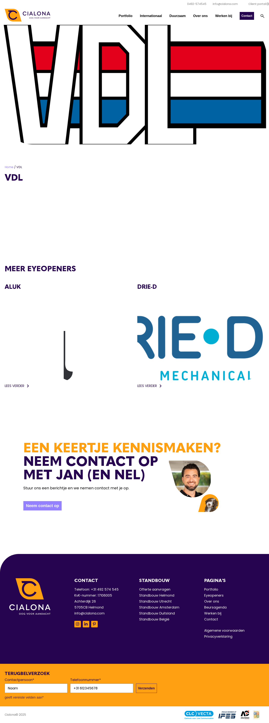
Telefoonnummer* (85, 680)
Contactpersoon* (19, 680)
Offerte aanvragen (154, 589)
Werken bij (223, 16)
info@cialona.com (89, 613)
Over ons (200, 16)
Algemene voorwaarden (224, 630)
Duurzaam (177, 16)
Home (9, 167)
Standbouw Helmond (156, 595)
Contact (211, 619)
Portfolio (125, 16)
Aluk (13, 286)
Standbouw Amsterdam (159, 607)
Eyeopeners (214, 595)
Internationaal (151, 16)
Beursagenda (215, 607)
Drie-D (147, 286)
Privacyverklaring (218, 636)
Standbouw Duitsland (157, 613)
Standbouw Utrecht (155, 601)
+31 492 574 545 (105, 589)
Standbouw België (154, 619)
